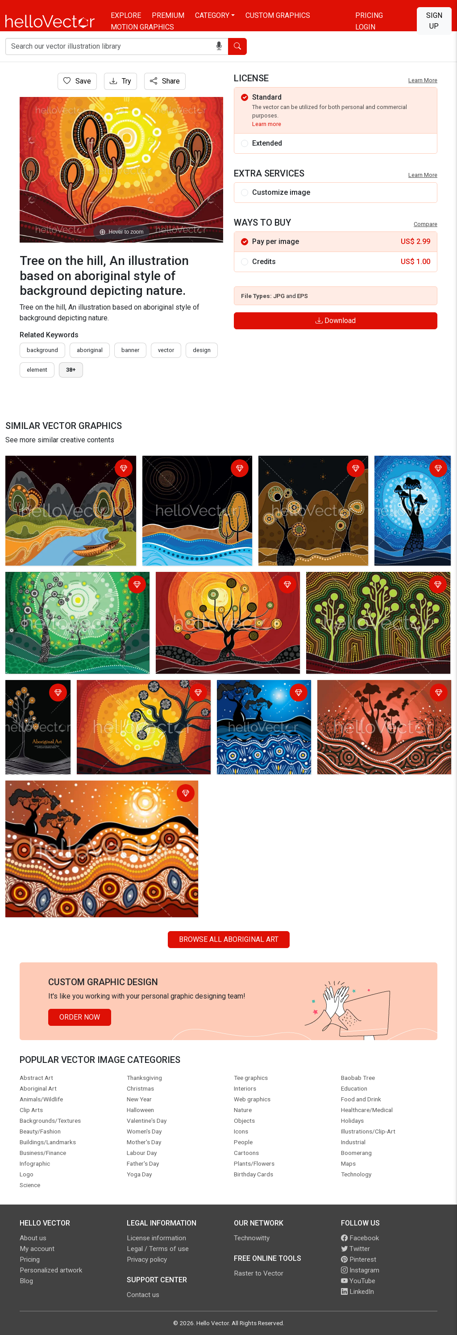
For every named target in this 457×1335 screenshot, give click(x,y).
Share (165, 81)
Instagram (360, 1270)
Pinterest (358, 1259)
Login (365, 27)
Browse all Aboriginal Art (228, 939)
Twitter (355, 1249)
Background (42, 350)
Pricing (369, 15)
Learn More (422, 80)
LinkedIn (357, 1292)
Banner (130, 350)
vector (166, 350)
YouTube (358, 1281)
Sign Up (434, 20)
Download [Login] (336, 320)
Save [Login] (77, 81)
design (202, 350)
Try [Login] (120, 81)
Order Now (79, 1017)
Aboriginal (90, 350)
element (37, 369)
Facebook (360, 1238)
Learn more (266, 124)
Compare (425, 224)
